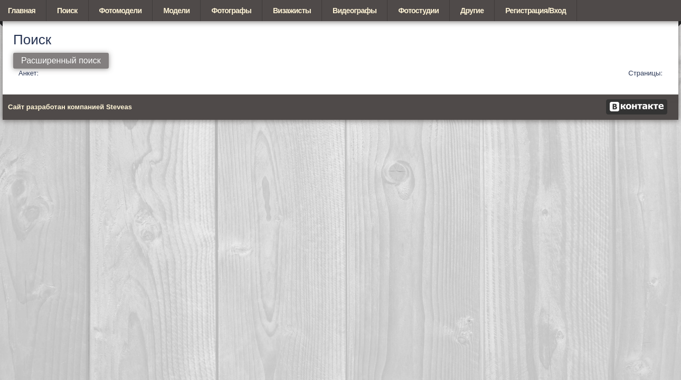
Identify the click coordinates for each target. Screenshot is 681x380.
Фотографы (231, 10)
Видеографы (354, 10)
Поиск (67, 10)
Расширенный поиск (61, 60)
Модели (176, 10)
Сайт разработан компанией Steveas (70, 107)
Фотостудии (418, 10)
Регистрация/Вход (535, 10)
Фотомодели (120, 10)
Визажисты (292, 10)
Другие (472, 10)
